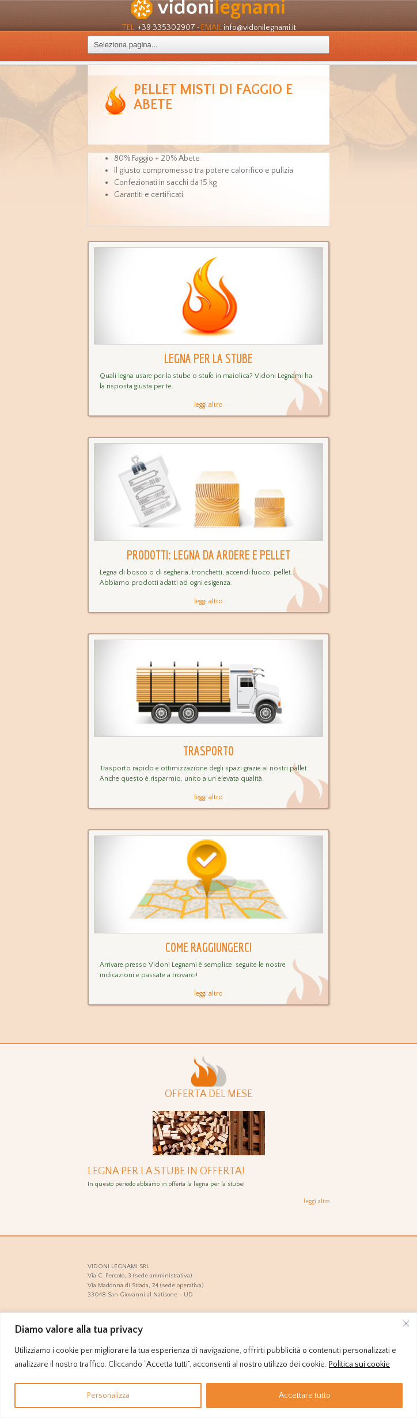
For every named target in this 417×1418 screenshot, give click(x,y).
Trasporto (208, 750)
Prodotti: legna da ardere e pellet (208, 554)
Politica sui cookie (359, 1364)
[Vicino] (406, 1323)
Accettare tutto (305, 1395)
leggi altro (208, 405)
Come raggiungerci (208, 947)
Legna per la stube (208, 358)
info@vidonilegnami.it (259, 27)
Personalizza (108, 1395)
